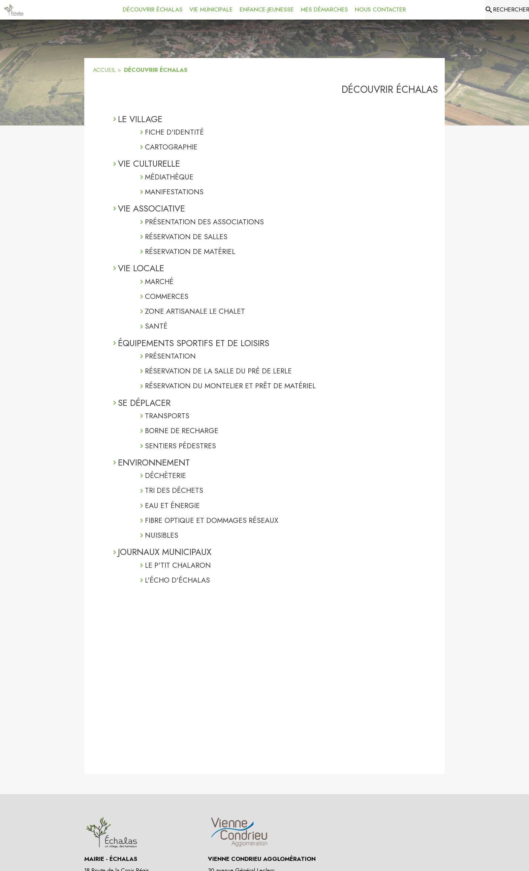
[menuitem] (152, 8)
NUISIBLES (161, 535)
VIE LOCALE (141, 268)
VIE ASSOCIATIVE (151, 208)
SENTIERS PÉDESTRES (180, 446)
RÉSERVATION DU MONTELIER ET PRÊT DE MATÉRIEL (230, 386)
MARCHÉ (159, 281)
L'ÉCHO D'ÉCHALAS (177, 580)
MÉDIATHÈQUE (169, 177)
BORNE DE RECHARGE (181, 430)
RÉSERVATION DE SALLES (186, 236)
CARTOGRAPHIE (171, 147)
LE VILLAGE (140, 119)
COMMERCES (166, 296)
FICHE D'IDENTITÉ (174, 132)
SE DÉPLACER (144, 403)
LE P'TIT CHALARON (178, 565)
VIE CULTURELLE (149, 163)
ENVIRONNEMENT (154, 462)
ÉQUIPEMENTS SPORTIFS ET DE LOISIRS (193, 343)
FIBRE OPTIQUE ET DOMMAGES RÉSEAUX (211, 520)
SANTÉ (156, 326)
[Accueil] (13, 10)
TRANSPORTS (167, 416)
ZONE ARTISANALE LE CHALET (195, 311)
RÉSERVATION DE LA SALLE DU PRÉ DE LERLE (218, 371)
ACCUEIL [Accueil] (104, 70)
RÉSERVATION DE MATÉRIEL (190, 251)
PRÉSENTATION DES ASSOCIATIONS (204, 222)
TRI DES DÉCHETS (174, 490)
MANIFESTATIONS (174, 192)
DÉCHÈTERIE (165, 475)
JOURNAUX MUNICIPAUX (164, 552)
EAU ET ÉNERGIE (172, 505)
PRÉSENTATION (170, 356)
